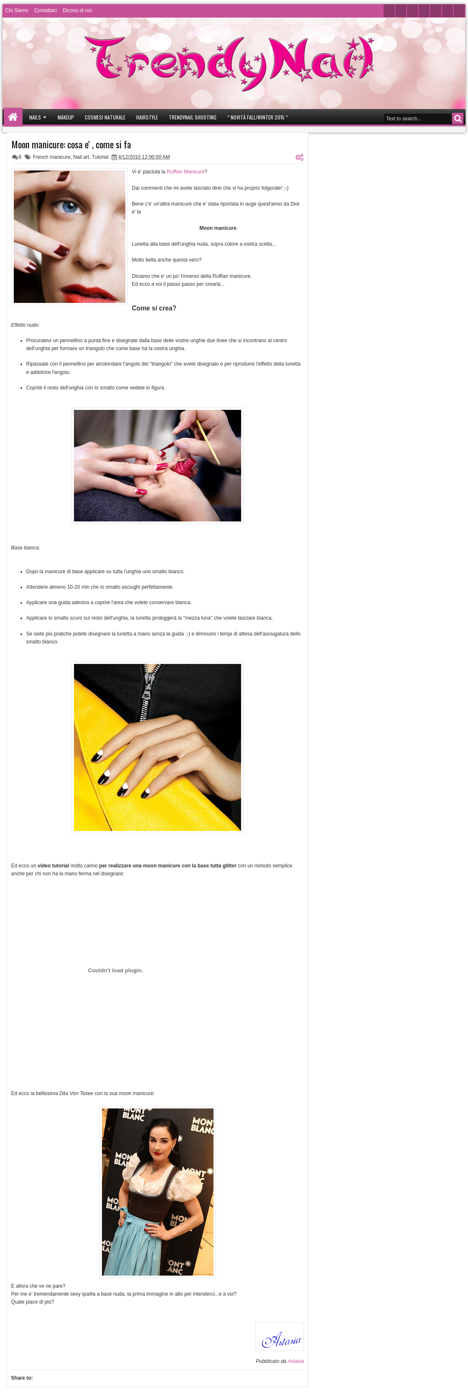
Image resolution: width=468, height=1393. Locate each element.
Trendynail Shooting (192, 117)
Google (435, 10)
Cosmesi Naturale (105, 117)
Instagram (424, 10)
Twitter (389, 10)
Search (457, 118)
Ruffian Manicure (186, 172)
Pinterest (447, 10)
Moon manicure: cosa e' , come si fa (71, 144)
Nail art (81, 157)
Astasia (295, 1361)
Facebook (400, 10)
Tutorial (100, 157)
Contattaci (45, 10)
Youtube (412, 10)
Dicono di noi (77, 10)
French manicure (52, 157)
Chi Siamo (16, 10)
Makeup (66, 117)
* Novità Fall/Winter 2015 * (257, 117)
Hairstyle (147, 117)
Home (13, 117)
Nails (35, 117)
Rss (459, 10)
